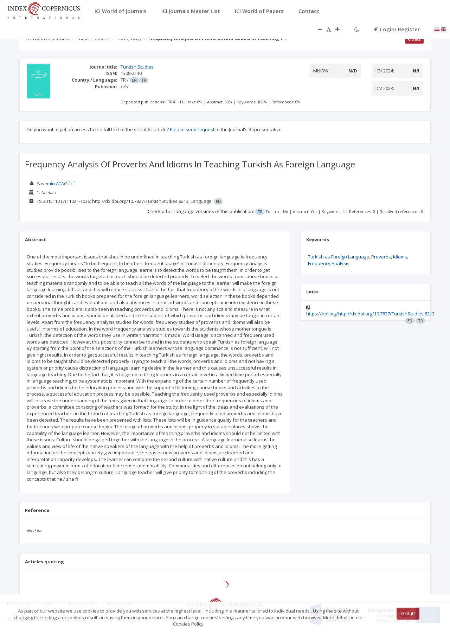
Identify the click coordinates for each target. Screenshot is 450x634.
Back (414, 39)
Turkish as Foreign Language (338, 257)
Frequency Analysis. (329, 263)
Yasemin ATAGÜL (55, 183)
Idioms (400, 257)
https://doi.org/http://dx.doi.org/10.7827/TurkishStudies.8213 (370, 313)
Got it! (408, 613)
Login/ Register (397, 29)
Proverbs (381, 257)
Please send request (192, 129)
